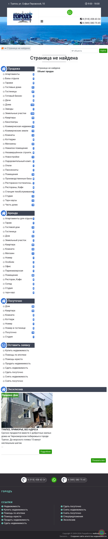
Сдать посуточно (72, 506)
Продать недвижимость (16, 519)
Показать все (98, 460)
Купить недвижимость (16, 509)
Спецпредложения (73, 516)
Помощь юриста (12, 516)
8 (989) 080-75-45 (91, 23)
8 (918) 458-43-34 (91, 19)
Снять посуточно (72, 513)
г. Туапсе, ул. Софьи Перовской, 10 (26, 3)
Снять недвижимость (74, 509)
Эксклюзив (69, 519)
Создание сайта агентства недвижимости (89, 536)
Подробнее (45, 452)
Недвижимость (12, 506)
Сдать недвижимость (15, 523)
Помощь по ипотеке (14, 513)
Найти (103, 51)
